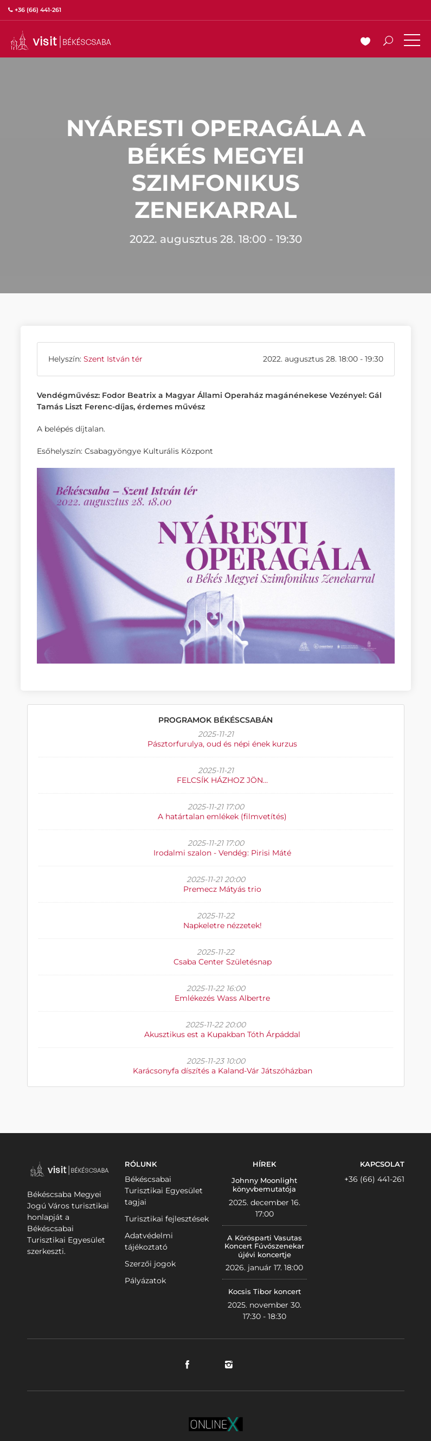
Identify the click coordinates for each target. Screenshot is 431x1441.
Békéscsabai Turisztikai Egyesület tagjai (164, 1190)
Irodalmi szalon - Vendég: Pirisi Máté (222, 853)
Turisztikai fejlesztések (167, 1219)
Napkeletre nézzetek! (222, 925)
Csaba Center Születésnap (222, 962)
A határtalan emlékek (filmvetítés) (222, 816)
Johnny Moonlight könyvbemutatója (264, 1184)
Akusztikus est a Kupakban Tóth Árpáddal (222, 1034)
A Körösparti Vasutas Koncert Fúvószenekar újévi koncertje (264, 1246)
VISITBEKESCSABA (61, 40)
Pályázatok (145, 1280)
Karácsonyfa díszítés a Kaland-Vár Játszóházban (222, 1071)
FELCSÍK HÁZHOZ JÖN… (222, 780)
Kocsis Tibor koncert (264, 1291)
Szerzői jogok (150, 1264)
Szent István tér (113, 359)
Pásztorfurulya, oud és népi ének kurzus (222, 744)
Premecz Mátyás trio (222, 889)
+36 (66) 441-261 (374, 1179)
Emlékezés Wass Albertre (222, 998)
